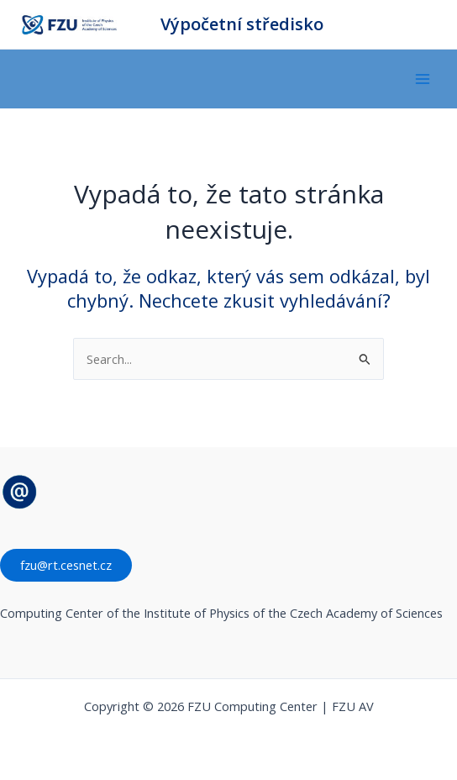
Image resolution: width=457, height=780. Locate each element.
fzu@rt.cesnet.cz (66, 564)
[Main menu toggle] (422, 79)
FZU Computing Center (134, 24)
